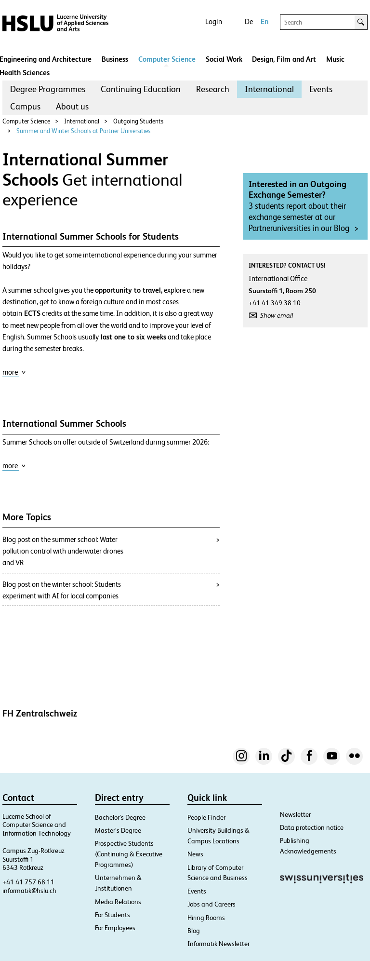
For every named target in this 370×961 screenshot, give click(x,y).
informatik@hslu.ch (29, 890)
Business (115, 59)
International (269, 89)
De (249, 21)
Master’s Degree (118, 830)
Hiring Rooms (206, 917)
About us (72, 106)
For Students (112, 915)
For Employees (115, 928)
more (14, 372)
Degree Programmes (47, 89)
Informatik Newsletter (218, 943)
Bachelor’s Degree (120, 817)
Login (213, 21)
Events (320, 89)
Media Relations (118, 902)
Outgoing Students (138, 121)
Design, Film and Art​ (284, 59)
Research (212, 89)
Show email (276, 315)
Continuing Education (141, 89)
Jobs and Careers (211, 904)
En (264, 21)
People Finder (206, 817)
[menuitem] (47, 89)
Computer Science (167, 59)
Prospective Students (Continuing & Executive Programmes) (128, 853)
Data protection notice (312, 827)
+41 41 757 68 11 (28, 882)
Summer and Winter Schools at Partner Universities (83, 131)
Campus (25, 106)
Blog (193, 930)
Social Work (224, 59)
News (195, 854)
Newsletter (295, 814)
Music (335, 59)
